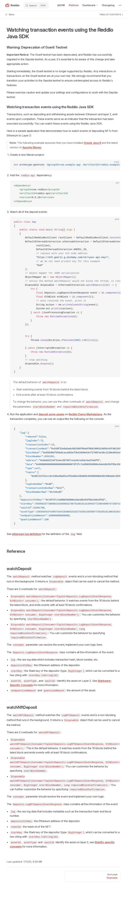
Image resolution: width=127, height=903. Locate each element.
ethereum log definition (26, 534)
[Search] (36, 5)
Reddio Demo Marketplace (85, 414)
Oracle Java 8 (92, 142)
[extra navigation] (120, 5)
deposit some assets (51, 414)
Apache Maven (31, 147)
